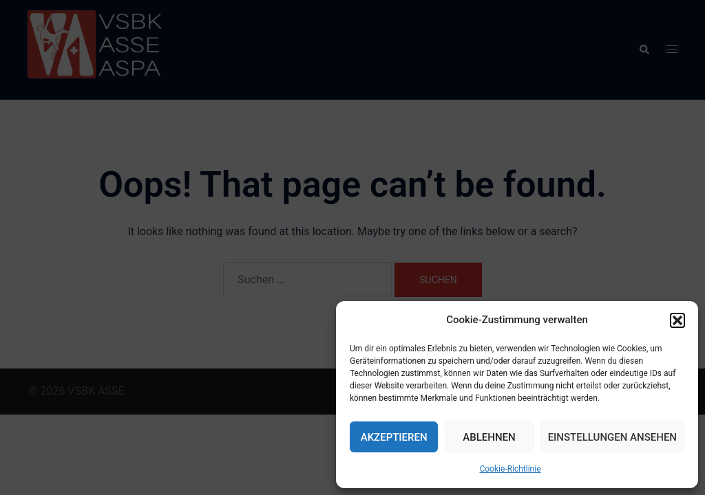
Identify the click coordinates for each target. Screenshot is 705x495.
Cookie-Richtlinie (509, 469)
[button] (677, 320)
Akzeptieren (394, 437)
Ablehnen (489, 437)
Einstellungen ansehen (612, 437)
